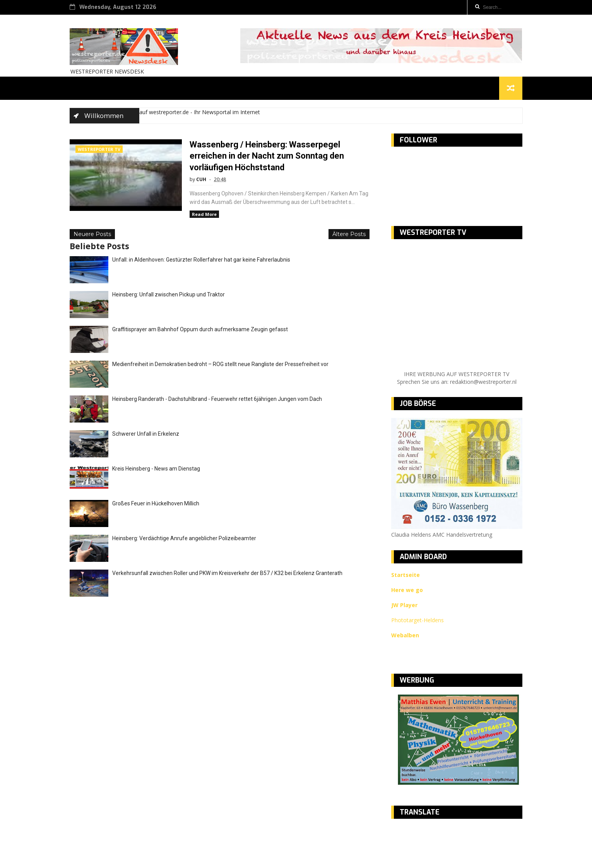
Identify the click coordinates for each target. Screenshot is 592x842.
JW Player (404, 605)
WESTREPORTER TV (99, 149)
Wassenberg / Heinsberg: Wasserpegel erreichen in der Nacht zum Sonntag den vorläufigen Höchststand (267, 156)
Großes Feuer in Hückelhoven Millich (155, 503)
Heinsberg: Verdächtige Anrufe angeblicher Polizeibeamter (184, 538)
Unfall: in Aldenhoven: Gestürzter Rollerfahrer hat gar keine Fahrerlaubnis (201, 260)
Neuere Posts (92, 234)
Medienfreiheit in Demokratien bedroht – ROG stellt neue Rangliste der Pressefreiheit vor (220, 364)
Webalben (405, 635)
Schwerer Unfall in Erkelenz (145, 434)
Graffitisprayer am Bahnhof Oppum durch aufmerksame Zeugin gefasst (200, 329)
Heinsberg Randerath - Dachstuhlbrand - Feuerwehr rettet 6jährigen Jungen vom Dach (217, 399)
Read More (204, 214)
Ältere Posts (349, 234)
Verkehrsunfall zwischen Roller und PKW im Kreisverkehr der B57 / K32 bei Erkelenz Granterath (227, 573)
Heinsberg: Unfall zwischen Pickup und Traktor (168, 294)
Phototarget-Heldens (417, 620)
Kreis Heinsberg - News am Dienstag (156, 468)
